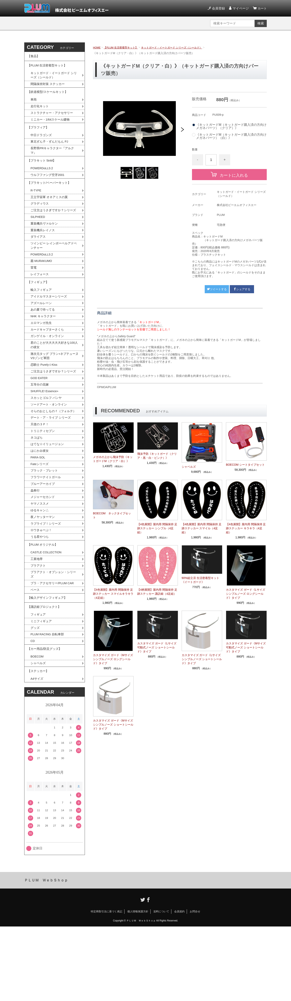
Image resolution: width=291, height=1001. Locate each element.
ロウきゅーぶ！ (42, 587)
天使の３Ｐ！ (40, 474)
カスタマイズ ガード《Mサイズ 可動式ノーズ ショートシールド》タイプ (246, 647)
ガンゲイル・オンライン (48, 370)
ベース (35, 652)
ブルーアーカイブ (43, 538)
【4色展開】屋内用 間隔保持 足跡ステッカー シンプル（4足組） (157, 528)
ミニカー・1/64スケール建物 (51, 128)
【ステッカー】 (38, 744)
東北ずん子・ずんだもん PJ (51, 153)
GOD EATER (40, 420)
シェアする (241, 289)
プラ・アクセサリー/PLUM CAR (54, 645)
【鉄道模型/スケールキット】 (48, 98)
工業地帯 (37, 619)
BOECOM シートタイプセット (245, 464)
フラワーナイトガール (47, 531)
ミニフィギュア (42, 689)
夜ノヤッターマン (43, 573)
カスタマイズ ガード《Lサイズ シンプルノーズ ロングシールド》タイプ (245, 593)
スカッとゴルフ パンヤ (47, 441)
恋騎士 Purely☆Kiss (45, 401)
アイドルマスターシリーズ (50, 328)
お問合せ (195, 985)
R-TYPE (36, 208)
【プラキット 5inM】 (42, 174)
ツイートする (217, 289)
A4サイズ (37, 753)
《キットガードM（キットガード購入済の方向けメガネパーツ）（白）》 (231, 136)
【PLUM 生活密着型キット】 (123, 47)
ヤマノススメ (40, 559)
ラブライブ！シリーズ (47, 580)
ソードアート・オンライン (50, 448)
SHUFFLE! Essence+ (46, 434)
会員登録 (217, 8)
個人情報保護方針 (137, 985)
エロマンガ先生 (42, 356)
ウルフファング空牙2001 (49, 190)
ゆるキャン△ (40, 566)
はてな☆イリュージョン (48, 495)
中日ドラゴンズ (42, 146)
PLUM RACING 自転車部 (49, 703)
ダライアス (39, 262)
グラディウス (40, 222)
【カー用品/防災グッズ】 (45, 719)
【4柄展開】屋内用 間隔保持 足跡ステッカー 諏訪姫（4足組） (157, 591)
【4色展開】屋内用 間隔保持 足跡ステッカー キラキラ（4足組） (246, 528)
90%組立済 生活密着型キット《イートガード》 (200, 580)
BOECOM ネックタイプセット (112, 515)
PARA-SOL (39, 510)
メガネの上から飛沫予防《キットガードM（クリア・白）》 (113, 459)
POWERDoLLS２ (43, 183)
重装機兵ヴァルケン (45, 248)
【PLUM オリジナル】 (43, 603)
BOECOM (38, 728)
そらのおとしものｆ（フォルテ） (52, 458)
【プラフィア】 (38, 137)
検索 (260, 23)
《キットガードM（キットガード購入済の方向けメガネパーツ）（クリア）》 (231, 126)
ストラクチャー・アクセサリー (53, 121)
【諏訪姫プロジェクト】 (45, 673)
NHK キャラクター (44, 349)
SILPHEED (38, 241)
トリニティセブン (43, 481)
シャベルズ (189, 466)
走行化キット (40, 114)
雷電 (34, 295)
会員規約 (179, 985)
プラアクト (39, 626)
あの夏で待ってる (45, 342)
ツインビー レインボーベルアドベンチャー (54, 272)
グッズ (35, 696)
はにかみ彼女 (40, 502)
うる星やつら (40, 594)
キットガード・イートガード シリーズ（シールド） (178, 47)
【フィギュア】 (38, 312)
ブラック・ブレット (45, 524)
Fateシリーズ (40, 517)
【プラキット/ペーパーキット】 (50, 199)
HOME (97, 47)
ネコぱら (37, 488)
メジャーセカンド (43, 552)
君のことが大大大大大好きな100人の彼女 (54, 380)
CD (33, 710)
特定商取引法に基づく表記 (106, 985)
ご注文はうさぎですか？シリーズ (53, 232)
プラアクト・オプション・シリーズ (53, 636)
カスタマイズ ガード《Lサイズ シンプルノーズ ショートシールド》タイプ (202, 659)
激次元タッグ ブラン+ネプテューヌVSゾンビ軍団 (55, 392)
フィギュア (39, 682)
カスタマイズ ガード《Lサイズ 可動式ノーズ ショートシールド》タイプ (156, 647)
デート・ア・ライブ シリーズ (52, 467)
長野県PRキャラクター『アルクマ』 (54, 163)
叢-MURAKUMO (42, 288)
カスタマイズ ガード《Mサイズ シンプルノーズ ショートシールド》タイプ (113, 724)
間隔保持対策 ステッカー (49, 89)
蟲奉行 (35, 545)
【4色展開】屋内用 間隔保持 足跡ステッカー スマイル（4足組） (202, 528)
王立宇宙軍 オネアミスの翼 (50, 215)
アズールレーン (42, 335)
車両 (34, 107)
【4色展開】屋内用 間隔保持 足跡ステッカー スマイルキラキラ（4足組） (113, 593)
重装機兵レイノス (43, 255)
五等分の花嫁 (40, 427)
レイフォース (40, 303)
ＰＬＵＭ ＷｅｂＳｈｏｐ (46, 955)
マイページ (240, 8)
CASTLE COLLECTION (48, 612)
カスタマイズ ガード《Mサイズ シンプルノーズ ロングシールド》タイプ (113, 659)
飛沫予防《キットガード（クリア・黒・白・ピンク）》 (157, 455)
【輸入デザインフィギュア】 (48, 662)
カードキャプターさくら (48, 363)
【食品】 (33, 57)
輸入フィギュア (42, 320)
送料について (161, 985)
